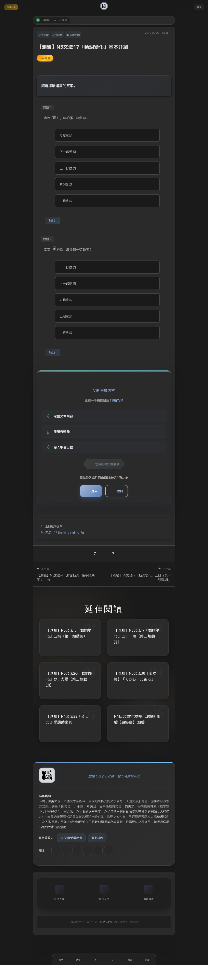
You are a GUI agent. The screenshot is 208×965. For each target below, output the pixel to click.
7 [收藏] (113, 561)
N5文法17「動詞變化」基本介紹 (62, 540)
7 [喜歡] (95, 561)
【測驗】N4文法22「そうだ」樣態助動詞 (67, 727)
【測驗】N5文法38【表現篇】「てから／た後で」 (135, 684)
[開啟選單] (60, 959)
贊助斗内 (97, 845)
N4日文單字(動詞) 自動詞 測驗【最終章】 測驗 (137, 727)
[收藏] (112, 959)
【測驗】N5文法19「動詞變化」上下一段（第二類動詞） (136, 644)
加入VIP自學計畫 (71, 845)
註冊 (121, 496)
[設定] (147, 959)
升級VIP (12, 7)
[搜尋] (78, 959)
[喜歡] (95, 959)
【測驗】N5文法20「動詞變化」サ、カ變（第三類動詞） (69, 687)
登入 (197, 7)
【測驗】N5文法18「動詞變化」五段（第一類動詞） (69, 641)
